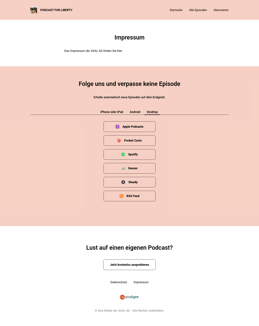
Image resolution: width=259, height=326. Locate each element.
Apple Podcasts (133, 126)
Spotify (133, 154)
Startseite (176, 10)
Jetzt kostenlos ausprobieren (129, 264)
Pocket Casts (133, 140)
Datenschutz (119, 282)
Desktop (152, 112)
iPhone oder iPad (111, 112)
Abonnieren (221, 10)
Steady (133, 182)
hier (119, 51)
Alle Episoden (198, 10)
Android (135, 112)
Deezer (133, 168)
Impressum (141, 282)
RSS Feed (133, 196)
